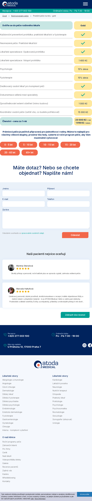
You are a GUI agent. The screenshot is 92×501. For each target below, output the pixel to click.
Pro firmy (6, 449)
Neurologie (57, 387)
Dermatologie (8, 390)
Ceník (4, 452)
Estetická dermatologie (12, 412)
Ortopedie (56, 394)
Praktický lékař (58, 398)
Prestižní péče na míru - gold (44, 16)
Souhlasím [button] (84, 494)
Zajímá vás (7, 470)
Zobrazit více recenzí (75, 315)
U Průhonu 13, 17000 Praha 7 (24, 346)
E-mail (5, 199)
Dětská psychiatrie (10, 401)
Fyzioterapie (7, 416)
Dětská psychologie (11, 405)
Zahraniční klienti (9, 445)
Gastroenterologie (10, 419)
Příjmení (51, 188)
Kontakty (6, 481)
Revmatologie (58, 412)
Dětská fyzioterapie (10, 398)
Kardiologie (57, 380)
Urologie (56, 423)
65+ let (29, 152)
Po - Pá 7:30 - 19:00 (79, 11)
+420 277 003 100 (22, 11)
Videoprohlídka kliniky (11, 459)
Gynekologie (7, 423)
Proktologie (57, 401)
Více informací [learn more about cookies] (39, 499)
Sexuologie (57, 416)
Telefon (50, 199)
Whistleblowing (8, 477)
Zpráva (5, 210)
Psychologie (57, 405)
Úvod (4, 16)
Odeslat (75, 235)
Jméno (5, 188)
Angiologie (6, 383)
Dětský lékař (7, 394)
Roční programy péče (20, 16)
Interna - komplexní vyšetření (15, 430)
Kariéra (5, 474)
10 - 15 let (48, 144)
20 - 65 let (9, 152)
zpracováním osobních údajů (32, 233)
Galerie (5, 463)
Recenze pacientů (10, 467)
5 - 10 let (28, 144)
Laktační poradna (60, 383)
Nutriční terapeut (59, 390)
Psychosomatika (59, 408)
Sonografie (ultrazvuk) (62, 419)
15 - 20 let (70, 144)
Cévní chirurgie (8, 387)
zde (32, 499)
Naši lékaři (6, 456)
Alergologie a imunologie (13, 380)
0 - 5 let (8, 144)
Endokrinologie (8, 408)
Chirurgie (6, 426)
